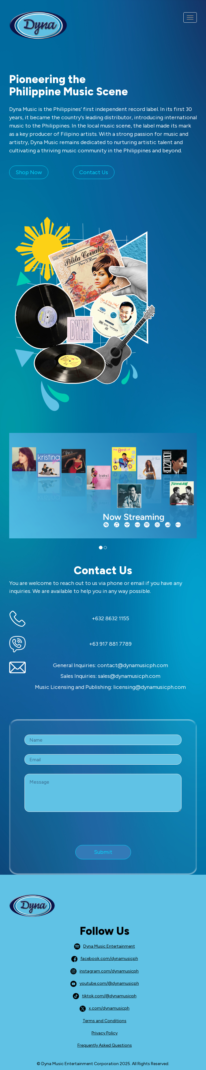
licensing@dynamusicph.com (149, 687)
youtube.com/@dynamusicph (104, 983)
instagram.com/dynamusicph (104, 971)
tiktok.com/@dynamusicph (105, 996)
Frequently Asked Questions (104, 1045)
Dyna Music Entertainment (104, 946)
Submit (103, 852)
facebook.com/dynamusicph (104, 958)
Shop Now (29, 172)
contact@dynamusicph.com (132, 665)
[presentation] (71, 833)
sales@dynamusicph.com (129, 676)
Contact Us (93, 172)
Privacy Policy (105, 1033)
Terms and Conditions (104, 1020)
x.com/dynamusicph (104, 1008)
